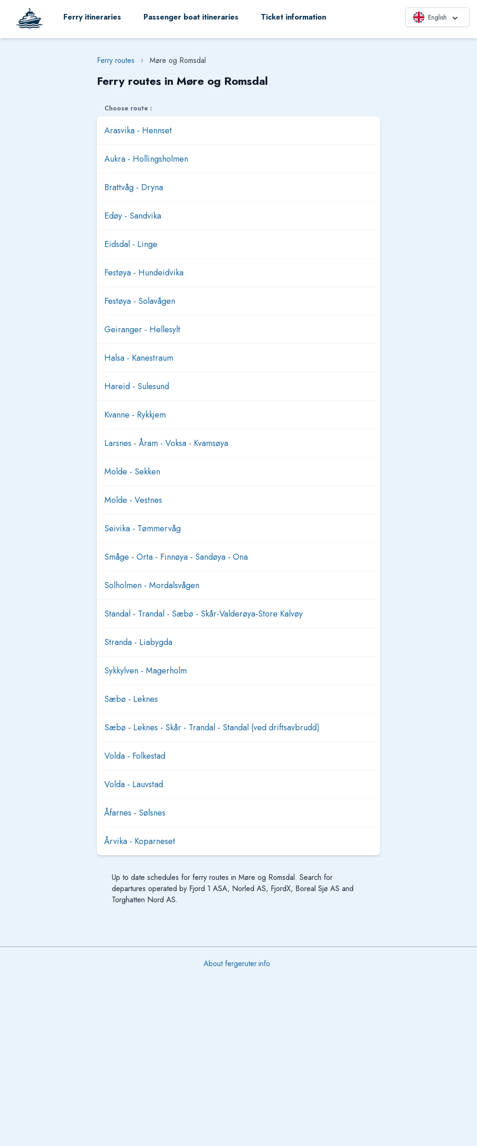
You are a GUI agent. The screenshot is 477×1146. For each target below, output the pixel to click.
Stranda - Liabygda (138, 642)
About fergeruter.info (237, 963)
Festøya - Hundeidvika (144, 273)
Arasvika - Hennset (138, 130)
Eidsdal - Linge (130, 244)
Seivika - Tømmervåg (142, 528)
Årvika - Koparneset (139, 841)
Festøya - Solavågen (139, 301)
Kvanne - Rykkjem (135, 415)
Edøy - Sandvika (132, 216)
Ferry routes (116, 60)
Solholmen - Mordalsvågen (151, 585)
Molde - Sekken (132, 472)
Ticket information (293, 17)
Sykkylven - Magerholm (145, 671)
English (436, 17)
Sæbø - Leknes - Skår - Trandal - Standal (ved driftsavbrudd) (212, 727)
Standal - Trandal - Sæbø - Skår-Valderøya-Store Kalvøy (203, 614)
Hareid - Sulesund (136, 386)
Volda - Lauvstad (133, 784)
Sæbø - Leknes (131, 699)
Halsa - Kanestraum (138, 358)
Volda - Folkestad (134, 756)
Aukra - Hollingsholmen (146, 159)
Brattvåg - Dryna (133, 187)
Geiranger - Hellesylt (142, 329)
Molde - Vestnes (133, 500)
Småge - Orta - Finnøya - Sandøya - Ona (176, 557)
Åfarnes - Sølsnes (134, 813)
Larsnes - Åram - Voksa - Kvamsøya (166, 443)
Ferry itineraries (92, 17)
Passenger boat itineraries (190, 17)
